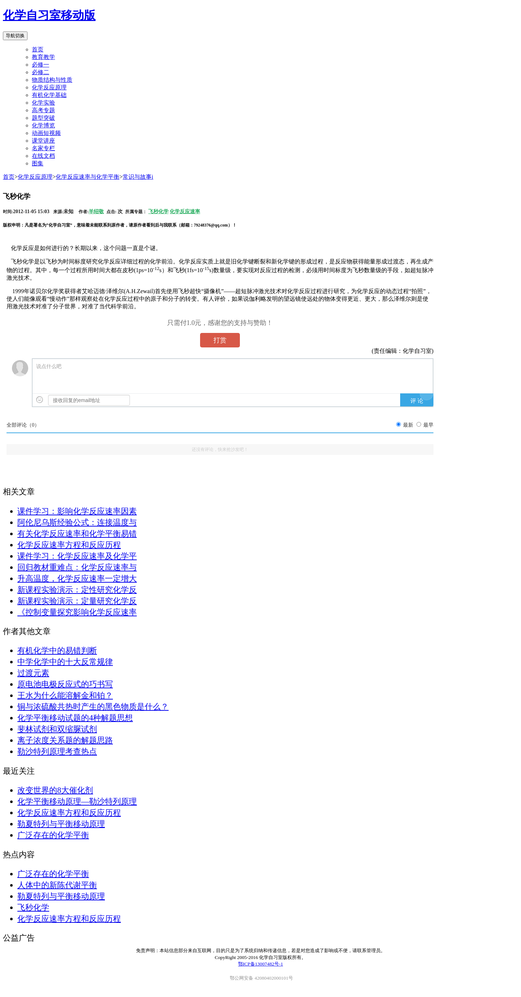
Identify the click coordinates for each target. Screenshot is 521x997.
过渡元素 (33, 672)
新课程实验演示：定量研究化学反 (77, 600)
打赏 (219, 340)
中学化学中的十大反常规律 (65, 661)
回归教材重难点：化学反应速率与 (77, 567)
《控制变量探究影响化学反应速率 (77, 612)
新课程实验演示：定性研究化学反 (77, 589)
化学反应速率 (185, 211)
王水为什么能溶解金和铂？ (65, 695)
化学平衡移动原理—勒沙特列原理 (77, 801)
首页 (37, 49)
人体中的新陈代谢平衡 (57, 885)
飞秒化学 (158, 211)
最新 (408, 425)
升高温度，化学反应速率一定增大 (77, 578)
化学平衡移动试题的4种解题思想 (75, 717)
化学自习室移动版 (49, 15)
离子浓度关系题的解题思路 (65, 740)
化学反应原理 (35, 177)
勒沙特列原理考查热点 (57, 751)
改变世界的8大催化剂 (55, 790)
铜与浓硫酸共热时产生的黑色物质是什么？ (93, 706)
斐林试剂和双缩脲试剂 (57, 729)
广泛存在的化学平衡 (53, 835)
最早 (428, 425)
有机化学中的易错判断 (57, 650)
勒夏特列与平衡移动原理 (61, 823)
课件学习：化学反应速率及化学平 (77, 556)
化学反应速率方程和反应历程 (69, 544)
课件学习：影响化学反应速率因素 (77, 511)
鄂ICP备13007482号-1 (260, 964)
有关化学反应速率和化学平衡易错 (77, 533)
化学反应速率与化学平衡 (87, 177)
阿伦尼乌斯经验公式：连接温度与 (77, 522)
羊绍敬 (96, 211)
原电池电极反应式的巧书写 (65, 684)
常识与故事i (138, 177)
